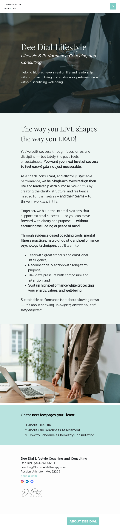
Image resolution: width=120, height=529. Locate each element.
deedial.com (29, 476)
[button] (22, 481)
